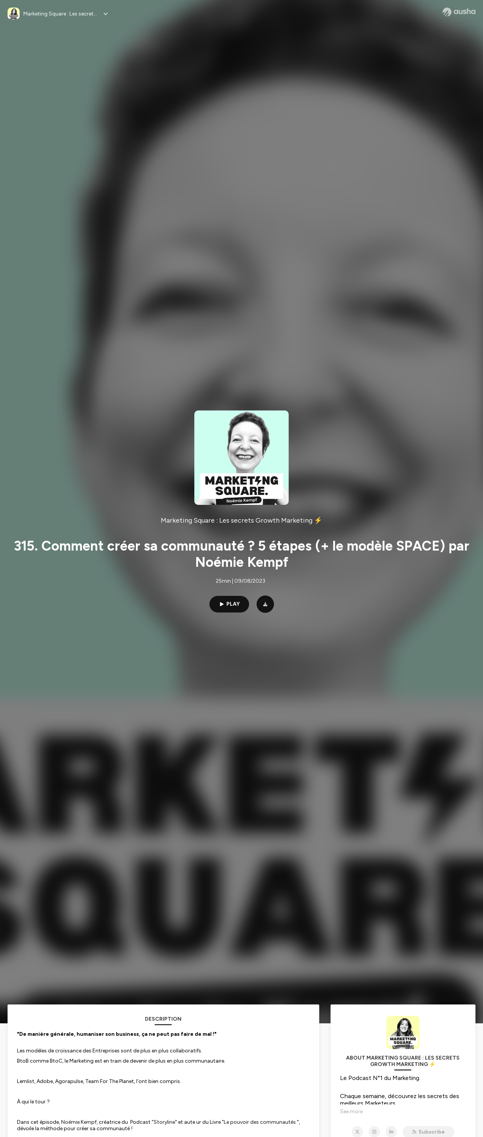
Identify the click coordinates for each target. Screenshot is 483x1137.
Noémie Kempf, (79, 1122)
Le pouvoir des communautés (260, 1122)
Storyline (164, 1122)
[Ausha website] (459, 12)
